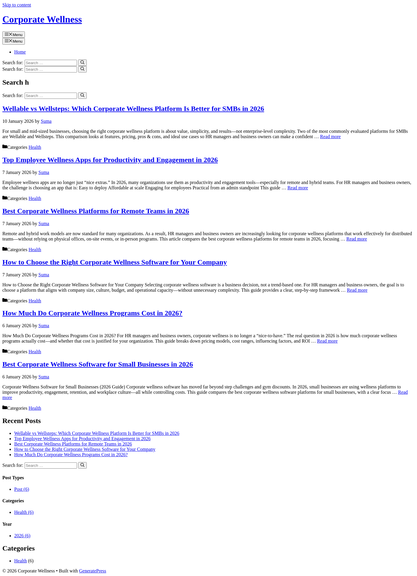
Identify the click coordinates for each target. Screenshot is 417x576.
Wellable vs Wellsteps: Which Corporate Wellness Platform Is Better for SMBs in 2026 (133, 108)
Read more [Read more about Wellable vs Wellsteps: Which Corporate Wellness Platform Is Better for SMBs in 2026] (330, 136)
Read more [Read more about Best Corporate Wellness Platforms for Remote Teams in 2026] (356, 238)
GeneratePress (92, 570)
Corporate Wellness (42, 19)
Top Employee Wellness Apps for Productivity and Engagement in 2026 (110, 160)
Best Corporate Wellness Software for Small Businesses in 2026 (97, 364)
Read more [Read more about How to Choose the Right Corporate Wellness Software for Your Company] (357, 290)
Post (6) (21, 489)
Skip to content (16, 4)
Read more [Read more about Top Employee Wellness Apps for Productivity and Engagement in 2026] (297, 187)
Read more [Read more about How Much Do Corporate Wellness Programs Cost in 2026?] (327, 340)
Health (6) (23, 512)
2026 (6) (22, 535)
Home (20, 51)
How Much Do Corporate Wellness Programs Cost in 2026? (92, 313)
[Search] (82, 62)
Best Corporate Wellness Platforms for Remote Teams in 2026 (95, 211)
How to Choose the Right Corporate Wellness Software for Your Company (114, 262)
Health (34, 147)
